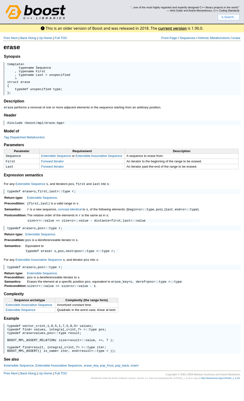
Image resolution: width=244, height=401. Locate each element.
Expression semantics (23, 183)
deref (141, 293)
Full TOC (61, 38)
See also (11, 377)
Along (32, 38)
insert (135, 383)
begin (132, 218)
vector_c (30, 338)
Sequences (188, 38)
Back (23, 38)
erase (236, 38)
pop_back (122, 383)
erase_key (119, 293)
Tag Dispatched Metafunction (24, 144)
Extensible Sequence (56, 162)
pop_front (106, 383)
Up (41, 38)
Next (14, 38)
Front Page (169, 38)
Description (14, 108)
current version (172, 28)
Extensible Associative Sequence (99, 162)
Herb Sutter (176, 10)
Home (48, 38)
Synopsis (12, 56)
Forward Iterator (52, 168)
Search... (228, 17)
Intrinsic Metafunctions (214, 38)
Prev (7, 38)
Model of (11, 138)
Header (10, 121)
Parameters (14, 152)
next (69, 261)
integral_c (58, 342)
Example (11, 330)
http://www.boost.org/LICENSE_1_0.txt (220, 396)
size (31, 229)
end (177, 218)
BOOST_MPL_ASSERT (22, 368)
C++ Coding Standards (226, 10)
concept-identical (70, 218)
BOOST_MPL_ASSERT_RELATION (31, 355)
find (26, 342)
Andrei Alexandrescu (200, 10)
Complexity (14, 306)
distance (101, 229)
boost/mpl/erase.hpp (44, 129)
